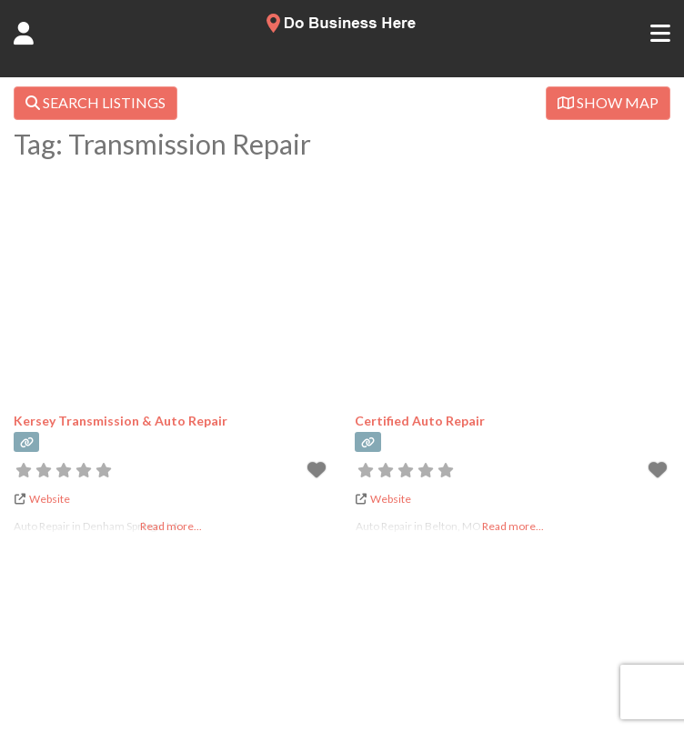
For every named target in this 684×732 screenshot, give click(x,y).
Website (49, 499)
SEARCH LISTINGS (95, 102)
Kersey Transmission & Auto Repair (120, 420)
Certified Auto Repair (420, 420)
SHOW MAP (608, 102)
